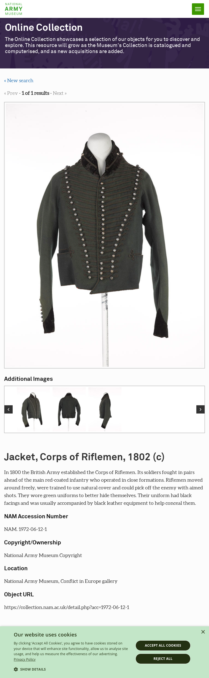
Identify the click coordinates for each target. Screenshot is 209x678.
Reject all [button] (162, 658)
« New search (18, 80)
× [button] (203, 632)
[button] (72, 669)
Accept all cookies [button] (163, 645)
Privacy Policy (25, 659)
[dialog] (104, 652)
